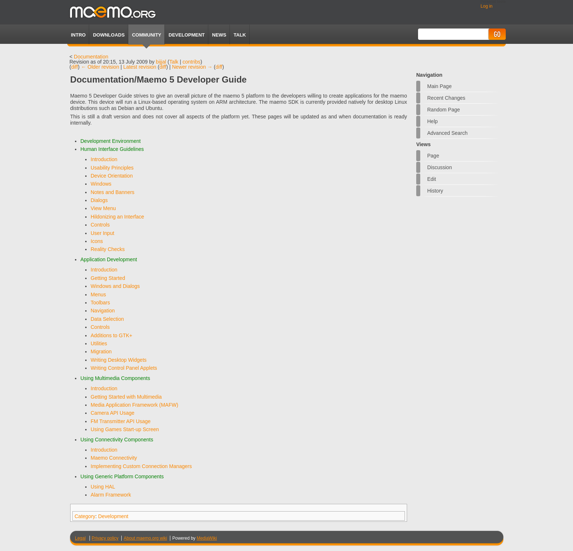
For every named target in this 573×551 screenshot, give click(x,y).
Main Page (439, 86)
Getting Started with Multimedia (126, 397)
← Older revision (100, 67)
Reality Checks (108, 249)
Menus (98, 294)
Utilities (99, 343)
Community (146, 35)
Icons (97, 241)
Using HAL (103, 487)
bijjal (161, 62)
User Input (102, 233)
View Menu (103, 208)
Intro (78, 35)
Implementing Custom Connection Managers (141, 466)
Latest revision (139, 67)
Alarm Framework (111, 495)
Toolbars (100, 302)
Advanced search (447, 133)
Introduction (104, 159)
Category (85, 516)
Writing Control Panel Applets (124, 368)
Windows (101, 184)
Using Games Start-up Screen (125, 429)
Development (186, 35)
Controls (100, 225)
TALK (240, 35)
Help (432, 121)
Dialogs (99, 200)
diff (74, 67)
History (435, 191)
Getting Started (108, 278)
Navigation (103, 311)
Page (433, 156)
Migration (101, 351)
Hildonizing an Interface (117, 217)
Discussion (439, 167)
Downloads (109, 35)
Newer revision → (192, 67)
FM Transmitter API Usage (121, 421)
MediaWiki (207, 538)
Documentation (91, 57)
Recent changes (446, 98)
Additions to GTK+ (111, 335)
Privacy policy (105, 538)
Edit (431, 179)
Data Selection (107, 319)
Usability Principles (112, 168)
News (219, 35)
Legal (80, 538)
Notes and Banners (112, 192)
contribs (192, 62)
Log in (487, 6)
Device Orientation (112, 176)
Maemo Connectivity (114, 458)
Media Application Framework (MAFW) (134, 405)
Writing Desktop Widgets (119, 360)
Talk (173, 62)
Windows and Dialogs (115, 286)
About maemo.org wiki (145, 538)
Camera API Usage (112, 413)
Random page (443, 110)
